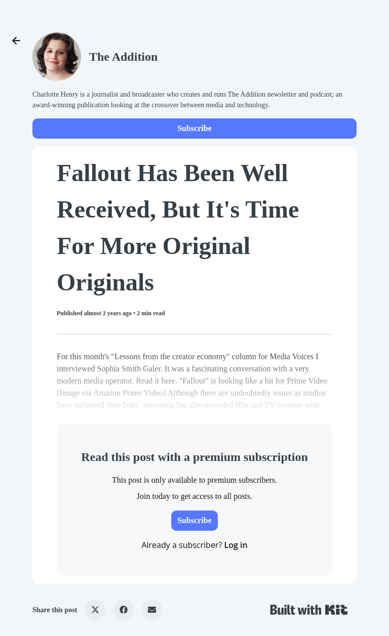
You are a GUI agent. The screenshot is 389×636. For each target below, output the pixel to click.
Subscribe (194, 128)
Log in (235, 544)
